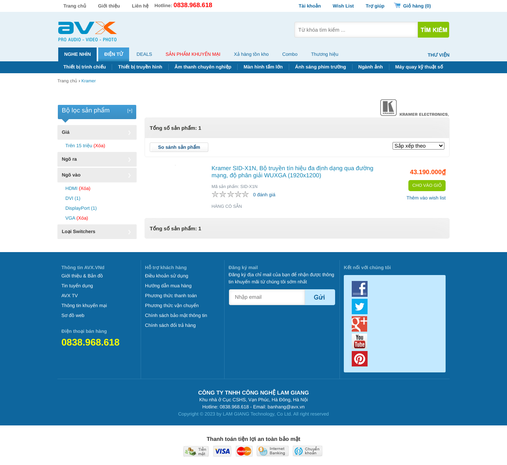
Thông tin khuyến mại (84, 305)
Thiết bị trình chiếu (84, 67)
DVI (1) (72, 198)
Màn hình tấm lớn (263, 67)
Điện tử (113, 54)
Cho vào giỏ (427, 185)
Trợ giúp (375, 6)
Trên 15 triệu (85, 145)
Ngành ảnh (370, 67)
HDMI (77, 188)
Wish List (343, 6)
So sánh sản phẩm (179, 147)
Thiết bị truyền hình (140, 67)
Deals (144, 54)
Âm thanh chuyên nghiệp (203, 67)
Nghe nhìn (77, 54)
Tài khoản (310, 6)
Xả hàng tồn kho (251, 54)
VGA (76, 218)
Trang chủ (74, 6)
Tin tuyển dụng (77, 285)
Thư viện (439, 55)
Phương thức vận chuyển (172, 305)
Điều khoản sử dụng (166, 276)
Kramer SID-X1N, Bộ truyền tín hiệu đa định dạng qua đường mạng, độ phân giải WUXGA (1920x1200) (293, 172)
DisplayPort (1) (81, 208)
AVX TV (69, 295)
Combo (290, 54)
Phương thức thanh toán (171, 295)
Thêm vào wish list (426, 198)
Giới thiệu (109, 6)
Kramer (88, 81)
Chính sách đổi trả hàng (170, 325)
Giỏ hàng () (417, 6)
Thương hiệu (324, 54)
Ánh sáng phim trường (320, 67)
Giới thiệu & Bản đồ (82, 276)
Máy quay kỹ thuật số (419, 67)
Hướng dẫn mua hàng (168, 285)
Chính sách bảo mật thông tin (176, 315)
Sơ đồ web (72, 315)
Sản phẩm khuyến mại (193, 54)
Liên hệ (140, 6)
